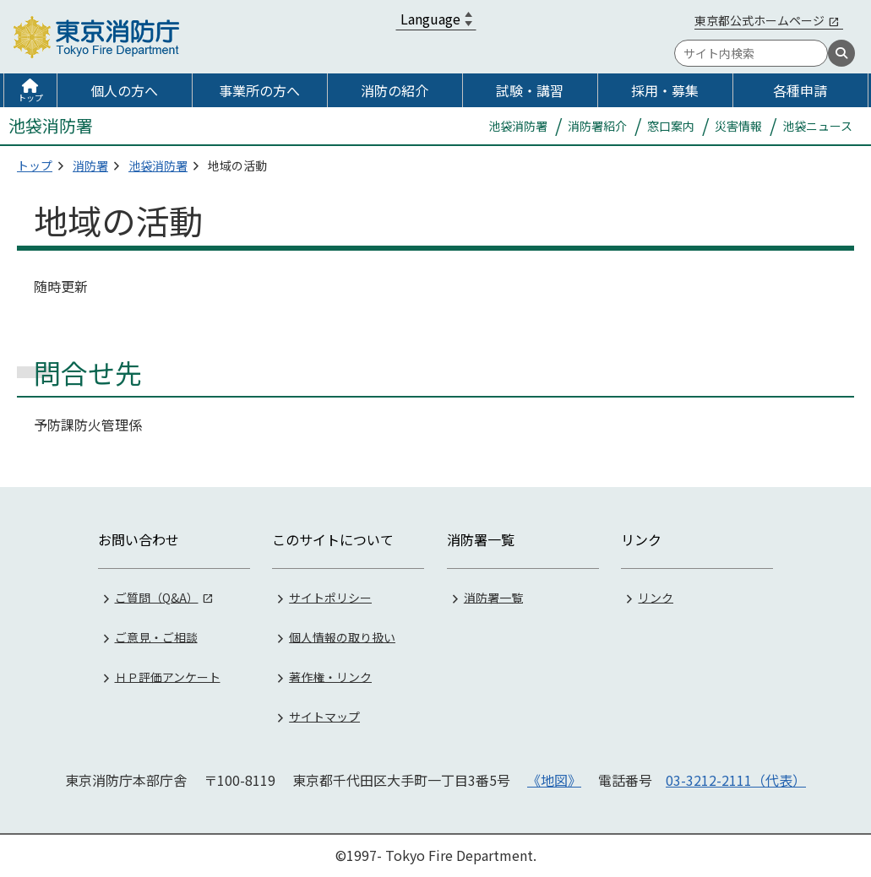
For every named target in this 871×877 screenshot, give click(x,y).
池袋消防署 (158, 165)
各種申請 (800, 90)
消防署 (90, 165)
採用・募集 (665, 90)
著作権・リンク (330, 676)
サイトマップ (324, 715)
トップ (30, 97)
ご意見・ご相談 (156, 636)
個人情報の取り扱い (342, 636)
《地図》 (554, 780)
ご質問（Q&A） (157, 596)
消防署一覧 (493, 596)
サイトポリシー (330, 596)
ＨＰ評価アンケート (167, 676)
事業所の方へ (259, 90)
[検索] (841, 53)
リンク (655, 596)
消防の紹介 (394, 90)
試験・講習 (529, 90)
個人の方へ (124, 90)
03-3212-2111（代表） (736, 780)
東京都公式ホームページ (759, 20)
